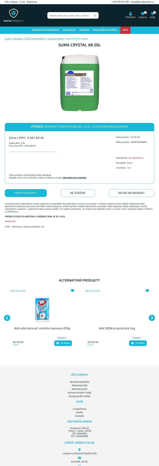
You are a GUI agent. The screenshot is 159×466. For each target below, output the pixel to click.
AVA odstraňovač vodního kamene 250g (42, 328)
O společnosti (79, 409)
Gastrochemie (56, 39)
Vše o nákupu (11, 2)
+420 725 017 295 (120, 2)
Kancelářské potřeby (105, 30)
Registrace (32, 2)
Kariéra (79, 412)
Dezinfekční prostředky (45, 30)
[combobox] (73, 15)
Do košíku (63, 343)
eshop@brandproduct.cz (142, 2)
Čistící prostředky (35, 39)
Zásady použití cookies (79, 396)
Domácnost (69, 30)
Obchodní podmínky (79, 382)
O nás (22, 2)
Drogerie (84, 30)
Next (150, 316)
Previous (5, 316)
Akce (125, 30)
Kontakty (79, 416)
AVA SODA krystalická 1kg (117, 328)
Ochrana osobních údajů (79, 393)
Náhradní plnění (79, 389)
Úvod (8, 39)
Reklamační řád (79, 386)
